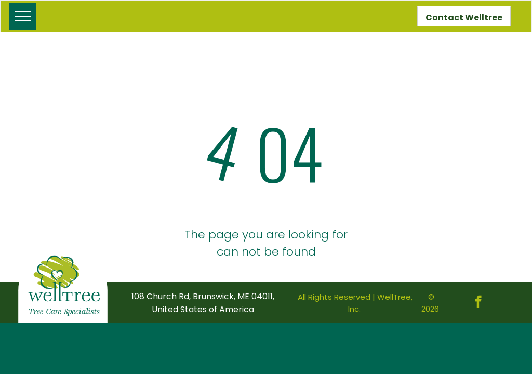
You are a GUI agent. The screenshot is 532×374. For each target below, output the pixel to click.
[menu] (22, 16)
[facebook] (478, 302)
